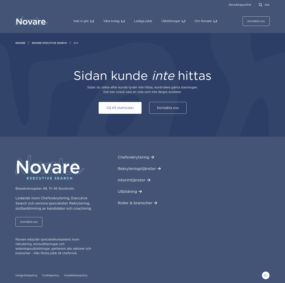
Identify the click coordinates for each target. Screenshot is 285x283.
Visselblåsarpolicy (76, 275)
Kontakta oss (256, 21)
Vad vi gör (81, 21)
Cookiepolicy (50, 275)
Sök (267, 4)
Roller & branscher (135, 203)
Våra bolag (111, 21)
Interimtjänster (131, 180)
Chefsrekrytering (133, 157)
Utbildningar (170, 21)
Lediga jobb (143, 21)
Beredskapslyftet (240, 4)
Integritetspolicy (26, 275)
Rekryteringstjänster (137, 168)
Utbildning (127, 191)
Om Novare (203, 21)
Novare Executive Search (49, 43)
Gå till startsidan (120, 108)
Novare (20, 43)
